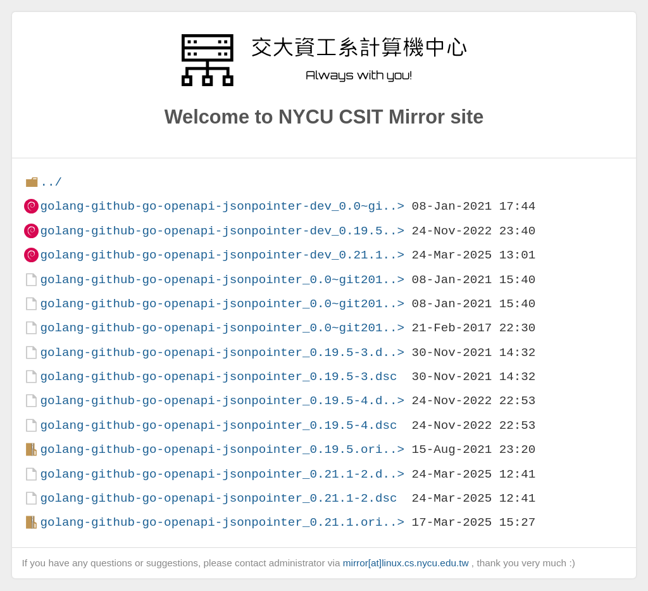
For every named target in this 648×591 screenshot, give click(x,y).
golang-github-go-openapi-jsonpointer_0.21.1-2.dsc (218, 498)
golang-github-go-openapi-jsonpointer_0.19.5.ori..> (222, 449)
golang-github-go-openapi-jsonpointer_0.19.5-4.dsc (218, 425)
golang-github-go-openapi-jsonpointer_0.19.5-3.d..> (222, 352)
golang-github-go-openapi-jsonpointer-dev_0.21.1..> (222, 255)
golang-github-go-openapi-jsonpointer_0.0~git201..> (222, 279)
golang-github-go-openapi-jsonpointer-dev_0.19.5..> (222, 230)
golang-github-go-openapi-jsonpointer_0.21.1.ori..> (222, 522)
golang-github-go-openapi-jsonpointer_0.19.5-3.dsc (218, 376)
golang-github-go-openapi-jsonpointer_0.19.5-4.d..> (222, 400)
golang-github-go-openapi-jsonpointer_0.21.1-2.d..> (222, 474)
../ (51, 182)
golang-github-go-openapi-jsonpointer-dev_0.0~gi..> (222, 206)
